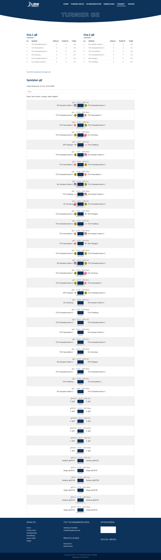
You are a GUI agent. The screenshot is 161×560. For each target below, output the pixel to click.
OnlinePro (85, 557)
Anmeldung (109, 4)
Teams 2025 (31, 538)
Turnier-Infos (77, 4)
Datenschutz (68, 546)
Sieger (131, 4)
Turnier (121, 4)
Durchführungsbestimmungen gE (39, 72)
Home (65, 4)
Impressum (68, 544)
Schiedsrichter (93, 4)
